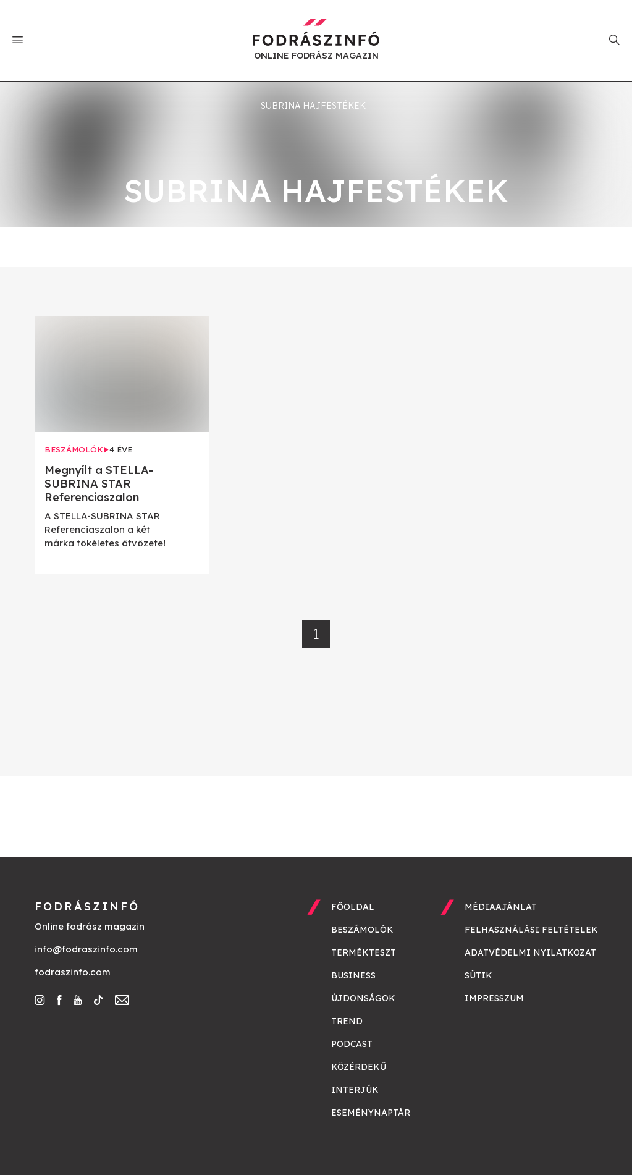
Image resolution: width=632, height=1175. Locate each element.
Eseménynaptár (370, 1112)
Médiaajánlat (501, 906)
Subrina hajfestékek (313, 105)
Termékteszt (363, 952)
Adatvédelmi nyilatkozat (530, 952)
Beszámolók (362, 929)
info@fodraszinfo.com (86, 949)
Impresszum (494, 998)
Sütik (478, 975)
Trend (347, 1021)
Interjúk (355, 1089)
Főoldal (352, 906)
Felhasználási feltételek (531, 929)
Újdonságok (363, 998)
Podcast (352, 1044)
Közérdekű (358, 1066)
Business (353, 975)
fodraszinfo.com (73, 972)
